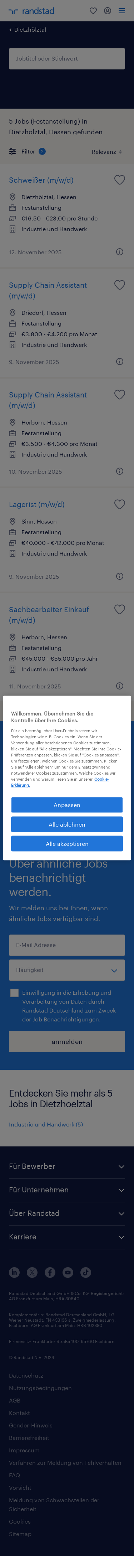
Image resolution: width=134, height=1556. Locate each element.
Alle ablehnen (67, 824)
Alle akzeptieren (67, 843)
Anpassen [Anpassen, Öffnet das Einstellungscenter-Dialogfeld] (67, 804)
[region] (66, 778)
